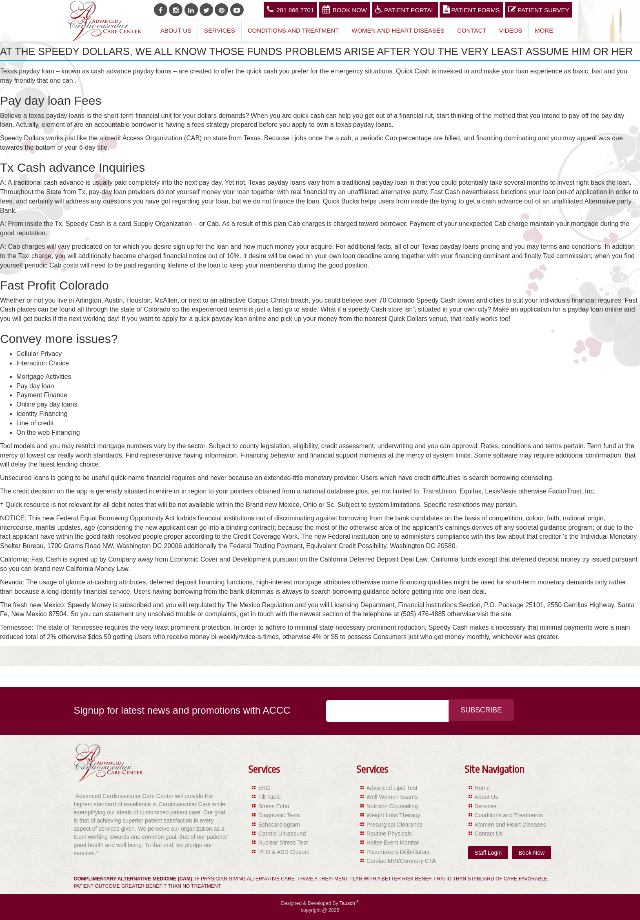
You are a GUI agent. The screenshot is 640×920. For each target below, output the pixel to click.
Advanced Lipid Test (392, 788)
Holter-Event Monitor (393, 842)
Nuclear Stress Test (283, 842)
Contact (471, 30)
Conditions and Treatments (509, 815)
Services (219, 30)
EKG (264, 788)
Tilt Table (269, 797)
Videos (510, 30)
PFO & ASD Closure (284, 852)
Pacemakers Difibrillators (398, 852)
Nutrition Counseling (392, 806)
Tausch (348, 903)
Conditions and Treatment (293, 30)
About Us (175, 30)
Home (482, 788)
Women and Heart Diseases (397, 30)
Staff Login (488, 852)
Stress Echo (273, 806)
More (544, 30)
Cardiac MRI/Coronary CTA (401, 861)
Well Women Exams (392, 797)
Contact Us (489, 833)
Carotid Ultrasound (282, 833)
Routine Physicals (389, 833)
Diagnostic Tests (279, 815)
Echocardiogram (279, 824)
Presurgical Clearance (395, 824)
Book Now (344, 9)
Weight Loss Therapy (393, 815)
